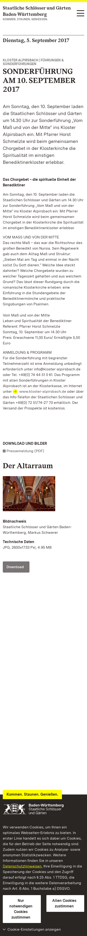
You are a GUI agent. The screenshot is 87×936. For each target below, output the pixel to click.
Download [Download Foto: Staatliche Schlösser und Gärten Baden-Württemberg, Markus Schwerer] (15, 567)
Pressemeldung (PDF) (25, 451)
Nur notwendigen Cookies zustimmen (20, 909)
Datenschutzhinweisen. (22, 866)
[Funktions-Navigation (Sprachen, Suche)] (80, 14)
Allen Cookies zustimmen (64, 903)
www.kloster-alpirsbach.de (42, 391)
